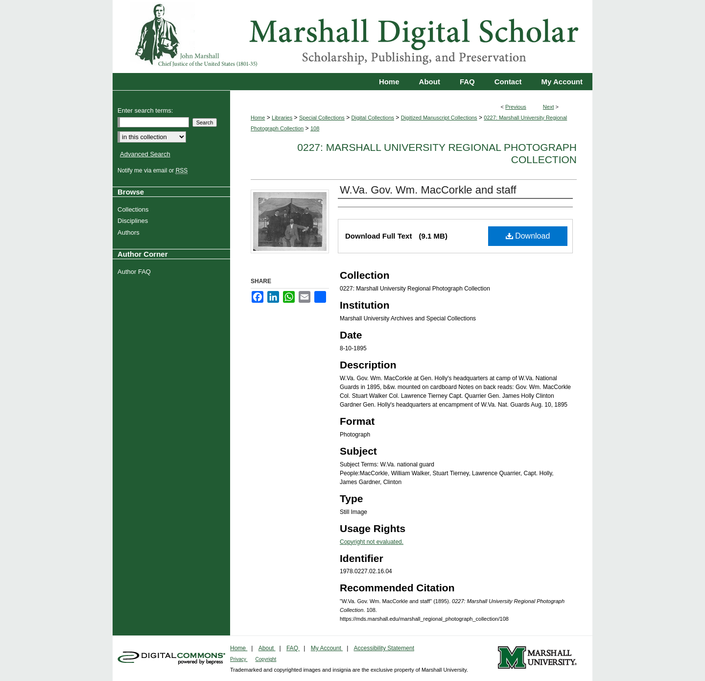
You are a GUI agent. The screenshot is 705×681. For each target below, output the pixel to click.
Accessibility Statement (384, 648)
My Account (327, 648)
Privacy (239, 659)
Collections (134, 209)
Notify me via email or (154, 170)
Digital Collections (373, 118)
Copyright (266, 659)
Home (258, 118)
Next (548, 107)
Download (528, 236)
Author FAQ (135, 271)
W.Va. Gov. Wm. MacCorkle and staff (428, 190)
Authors (130, 232)
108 (314, 128)
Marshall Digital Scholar (352, 36)
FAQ (293, 648)
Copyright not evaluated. (371, 541)
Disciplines (134, 220)
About (267, 648)
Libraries (282, 118)
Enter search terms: (145, 110)
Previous (515, 107)
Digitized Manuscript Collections (439, 118)
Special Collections (322, 118)
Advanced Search (145, 154)
